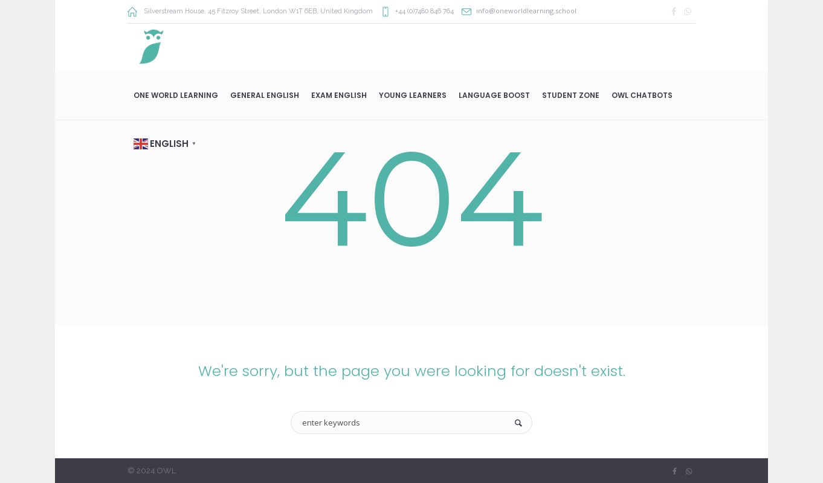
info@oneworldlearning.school (526, 10)
